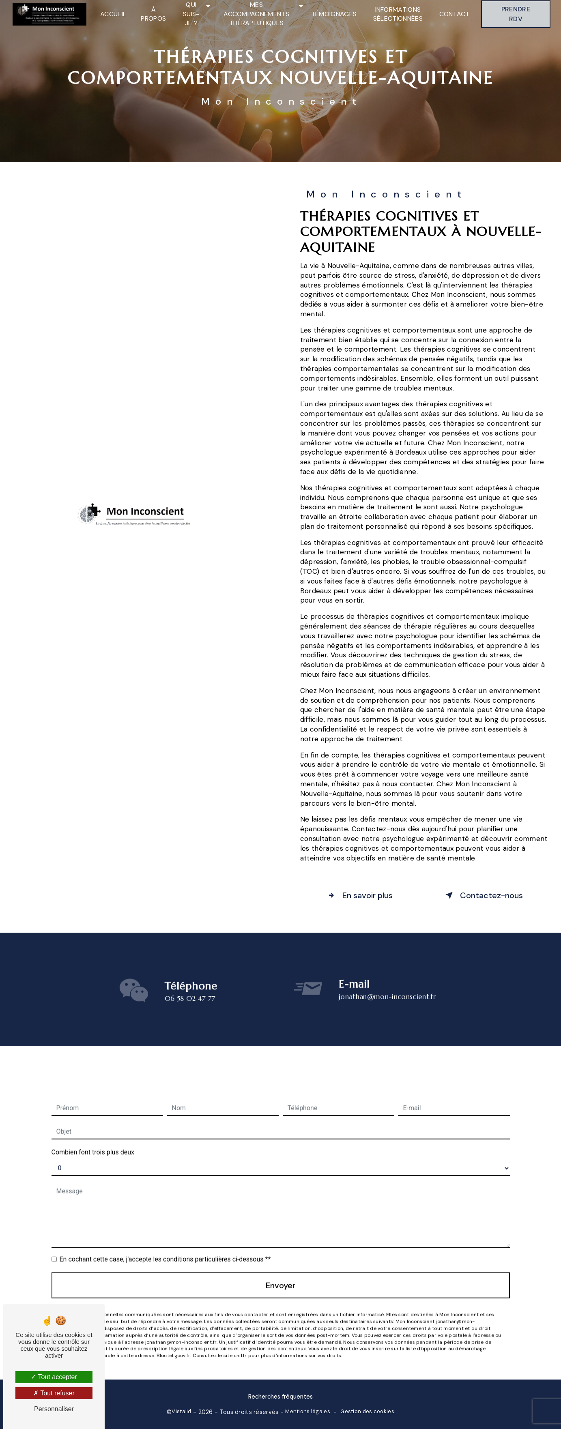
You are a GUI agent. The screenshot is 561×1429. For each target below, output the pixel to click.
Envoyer (280, 1276)
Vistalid (181, 1411)
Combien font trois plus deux (93, 1143)
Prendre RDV (515, 14)
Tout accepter (54, 1376)
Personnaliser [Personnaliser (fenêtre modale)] (54, 1408)
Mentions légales (307, 1411)
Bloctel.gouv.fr (174, 1346)
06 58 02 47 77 (190, 1008)
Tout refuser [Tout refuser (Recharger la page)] (54, 1393)
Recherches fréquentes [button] (280, 1396)
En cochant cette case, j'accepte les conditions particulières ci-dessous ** (165, 1250)
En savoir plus (359, 895)
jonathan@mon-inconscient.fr (387, 987)
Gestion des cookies (367, 1411)
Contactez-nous (482, 895)
